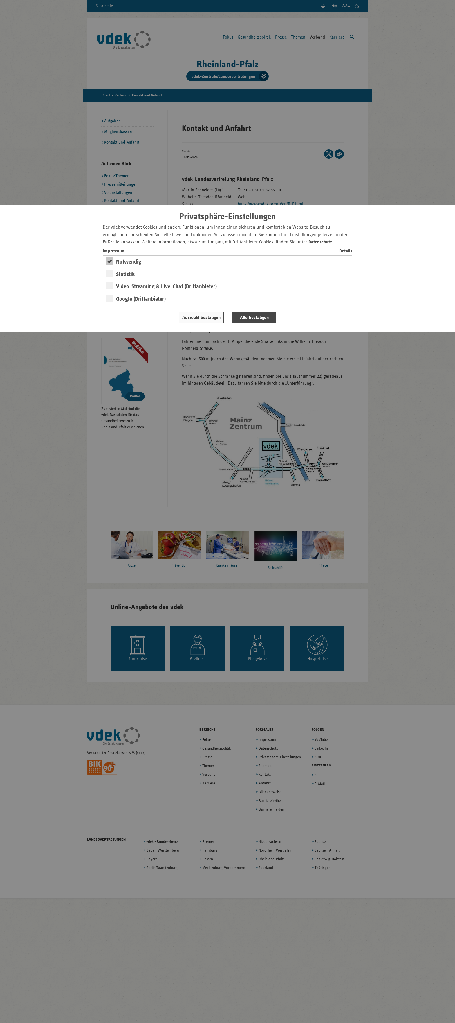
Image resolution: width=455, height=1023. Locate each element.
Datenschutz (320, 242)
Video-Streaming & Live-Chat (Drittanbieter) (166, 286)
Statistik (125, 274)
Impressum (113, 251)
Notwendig (128, 262)
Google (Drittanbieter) (141, 299)
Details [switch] (345, 251)
